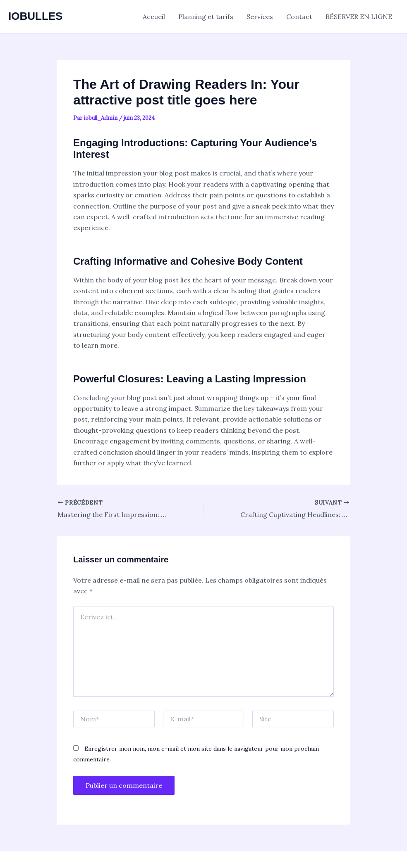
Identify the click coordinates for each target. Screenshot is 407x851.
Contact (299, 16)
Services (260, 16)
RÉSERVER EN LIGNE (359, 16)
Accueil (154, 16)
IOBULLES (35, 16)
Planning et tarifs (205, 16)
